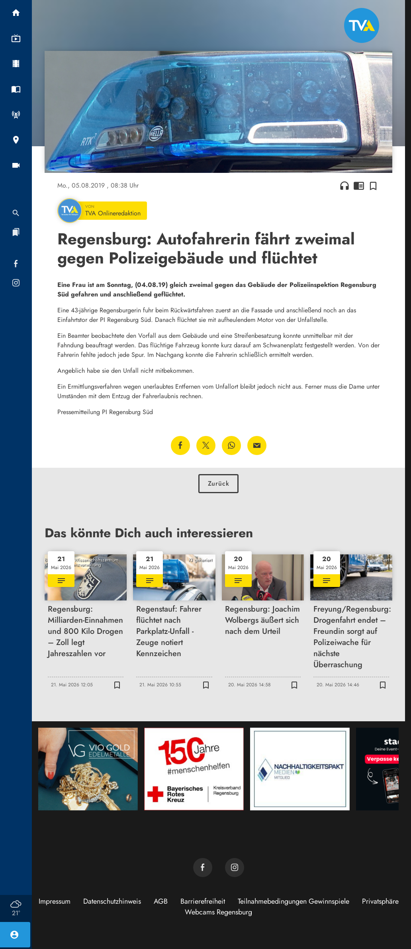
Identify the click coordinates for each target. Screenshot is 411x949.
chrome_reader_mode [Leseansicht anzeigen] (358, 185)
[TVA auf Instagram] (234, 867)
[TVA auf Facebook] (202, 867)
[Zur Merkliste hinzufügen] (373, 185)
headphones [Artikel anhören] (344, 185)
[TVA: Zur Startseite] (361, 25)
